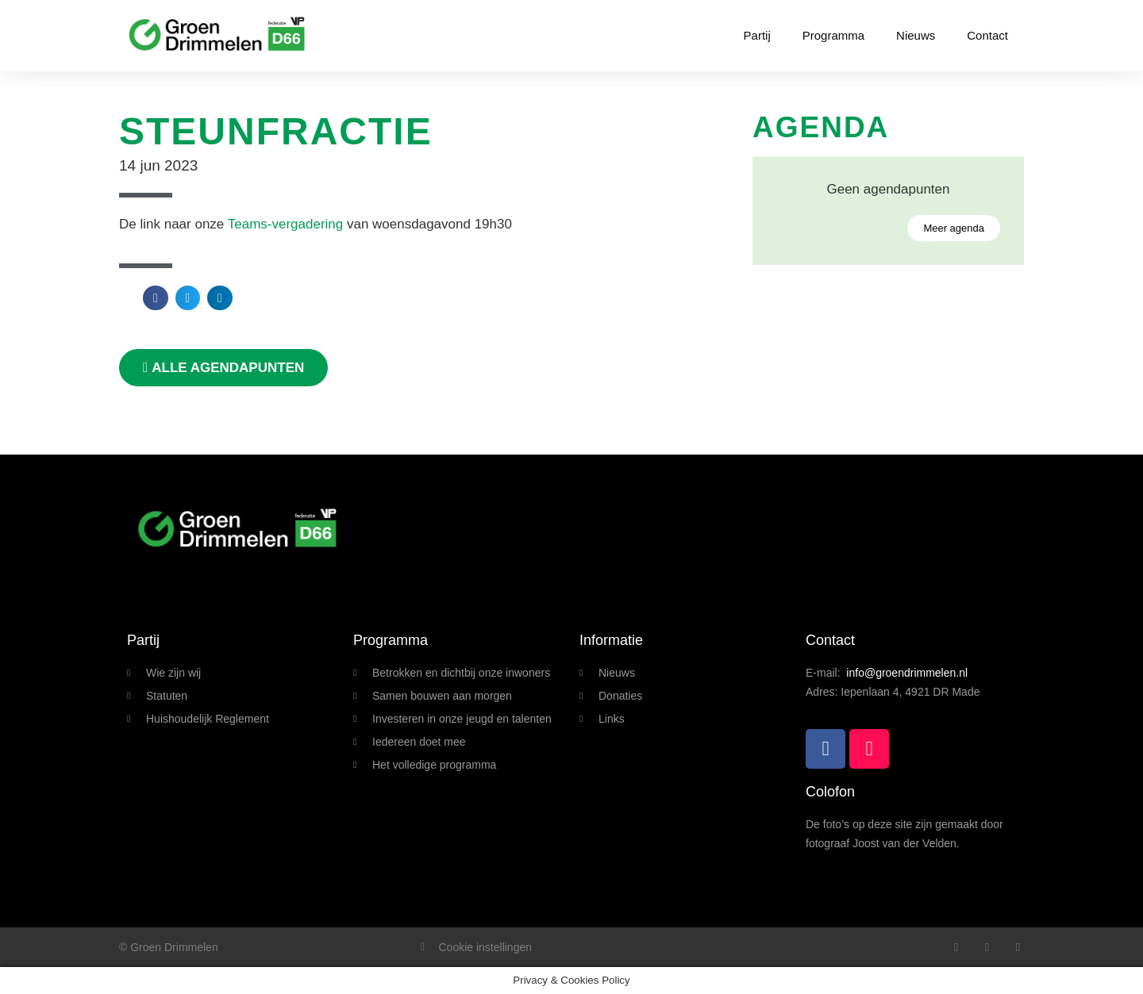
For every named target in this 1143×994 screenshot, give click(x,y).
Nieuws (915, 35)
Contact (987, 35)
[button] (155, 298)
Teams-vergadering (286, 224)
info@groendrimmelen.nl (907, 672)
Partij (757, 35)
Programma (833, 35)
